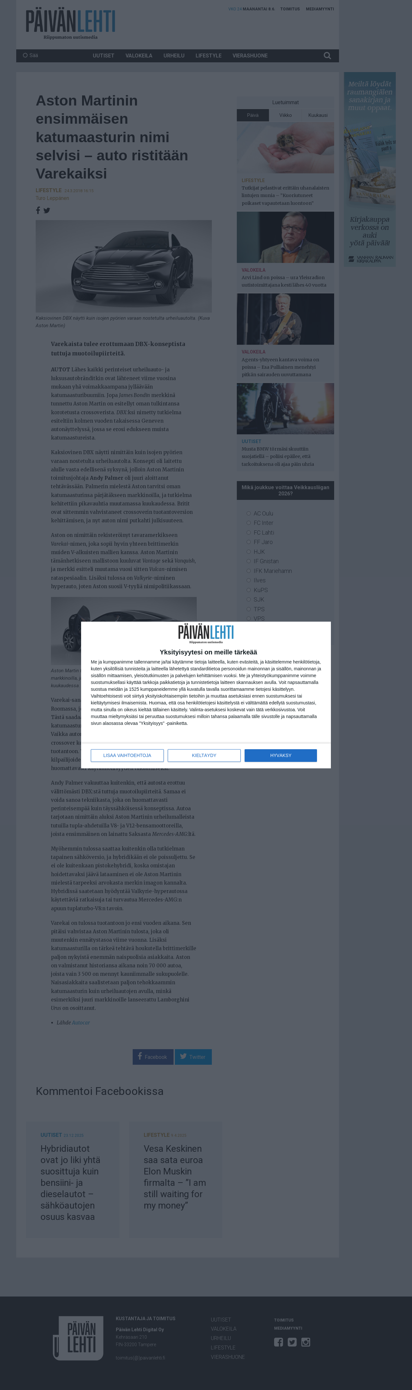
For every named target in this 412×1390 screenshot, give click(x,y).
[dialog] (206, 695)
